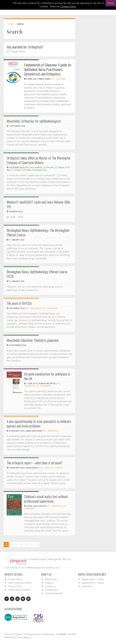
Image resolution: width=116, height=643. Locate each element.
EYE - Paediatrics (33, 308)
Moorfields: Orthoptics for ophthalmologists (34, 121)
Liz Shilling (48, 167)
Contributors (51, 589)
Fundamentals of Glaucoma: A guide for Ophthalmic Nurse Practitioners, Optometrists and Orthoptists (47, 69)
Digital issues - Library (93, 579)
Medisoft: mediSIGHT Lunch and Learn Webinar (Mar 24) (38, 204)
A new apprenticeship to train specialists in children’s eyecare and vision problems (39, 423)
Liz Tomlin (59, 167)
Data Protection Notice (20, 582)
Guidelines (87, 586)
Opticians (26, 170)
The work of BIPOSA (19, 303)
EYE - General (56, 468)
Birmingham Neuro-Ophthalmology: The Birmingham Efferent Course (38, 232)
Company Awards (54, 593)
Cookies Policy (68, 6)
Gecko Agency (23, 637)
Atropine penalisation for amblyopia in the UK (47, 376)
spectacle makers (33, 167)
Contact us (50, 586)
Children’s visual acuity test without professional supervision (46, 499)
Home (11, 24)
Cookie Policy (15, 579)
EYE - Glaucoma (58, 79)
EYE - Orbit (44, 468)
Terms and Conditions (19, 589)
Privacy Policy (15, 586)
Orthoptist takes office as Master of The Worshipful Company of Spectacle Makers (38, 160)
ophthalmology (39, 170)
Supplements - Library (93, 582)
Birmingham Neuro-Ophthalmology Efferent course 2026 (37, 274)
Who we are (51, 579)
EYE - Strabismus (50, 308)
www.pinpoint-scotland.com (45, 567)
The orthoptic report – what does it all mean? (35, 462)
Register (49, 582)
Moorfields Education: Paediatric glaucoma (33, 340)
